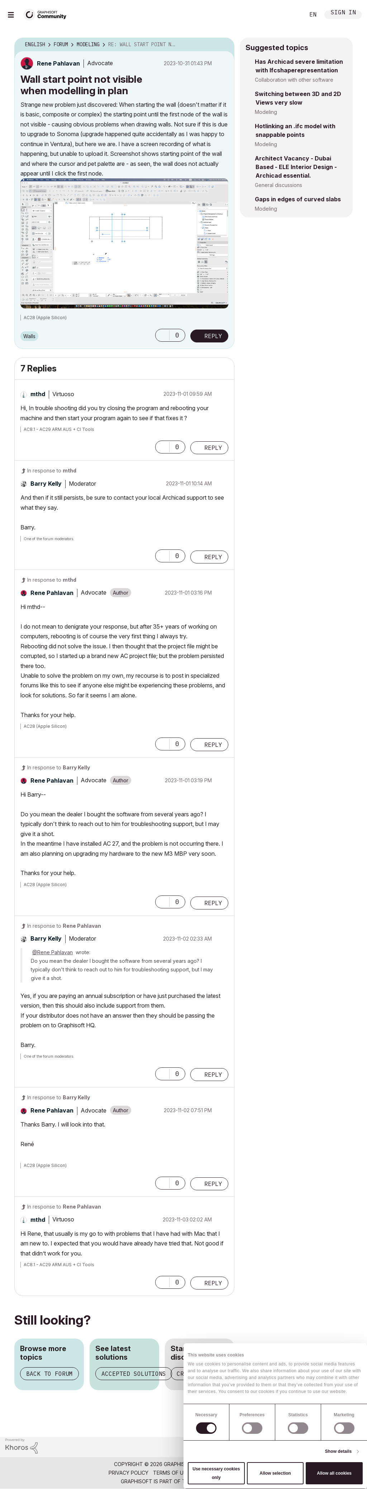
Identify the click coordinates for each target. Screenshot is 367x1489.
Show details (338, 1451)
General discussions (278, 185)
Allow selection (275, 1473)
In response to (51, 470)
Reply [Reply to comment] (213, 447)
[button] (124, 243)
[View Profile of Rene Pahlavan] (58, 63)
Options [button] (224, 45)
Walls (29, 336)
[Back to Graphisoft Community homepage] (47, 14)
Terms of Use (171, 1473)
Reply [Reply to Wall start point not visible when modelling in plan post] (213, 336)
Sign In (343, 13)
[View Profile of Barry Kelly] (46, 483)
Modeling (266, 112)
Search (291, 14)
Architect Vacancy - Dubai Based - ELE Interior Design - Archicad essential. (296, 167)
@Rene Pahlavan (52, 952)
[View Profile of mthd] (37, 394)
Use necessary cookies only (216, 1473)
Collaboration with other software (294, 80)
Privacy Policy (128, 1473)
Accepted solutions (133, 1373)
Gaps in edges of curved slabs (298, 199)
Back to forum (49, 1373)
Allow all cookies (334, 1473)
